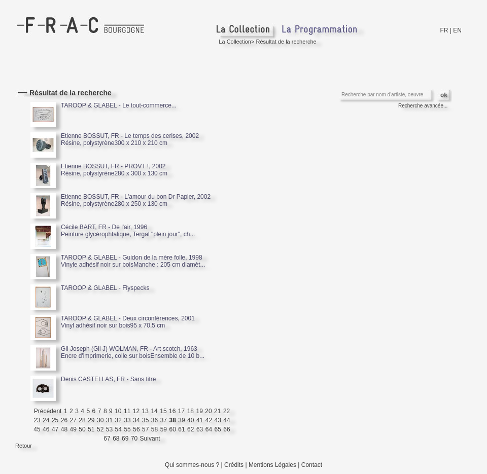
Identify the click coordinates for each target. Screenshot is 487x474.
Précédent (48, 411)
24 (46, 420)
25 (55, 420)
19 (199, 411)
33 (127, 420)
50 (82, 429)
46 (46, 429)
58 (154, 429)
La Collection (235, 42)
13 (145, 411)
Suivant (150, 438)
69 (125, 438)
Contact (311, 464)
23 (36, 420)
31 (109, 420)
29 (91, 420)
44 (226, 420)
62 (190, 429)
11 (127, 411)
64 (208, 429)
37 (163, 420)
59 (163, 429)
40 (190, 420)
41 (199, 420)
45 (36, 429)
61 (181, 429)
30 (100, 420)
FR (444, 30)
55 (127, 429)
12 (136, 411)
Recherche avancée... (422, 105)
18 (190, 411)
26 (64, 420)
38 (172, 420)
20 (208, 411)
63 (199, 429)
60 (172, 429)
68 (116, 438)
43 (218, 420)
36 (154, 420)
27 (73, 420)
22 (226, 411)
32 (118, 420)
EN (457, 30)
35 (145, 420)
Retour (23, 446)
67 (106, 438)
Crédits (234, 464)
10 (118, 411)
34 (136, 420)
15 (163, 411)
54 (118, 429)
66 (226, 429)
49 (73, 429)
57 (145, 429)
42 (208, 420)
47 (55, 429)
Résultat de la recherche (286, 42)
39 (181, 420)
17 (181, 411)
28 (82, 420)
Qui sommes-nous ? (192, 464)
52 (100, 429)
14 (154, 411)
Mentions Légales (272, 464)
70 (134, 438)
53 (109, 429)
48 (64, 429)
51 (91, 429)
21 (217, 411)
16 (172, 411)
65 (218, 429)
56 (136, 429)
